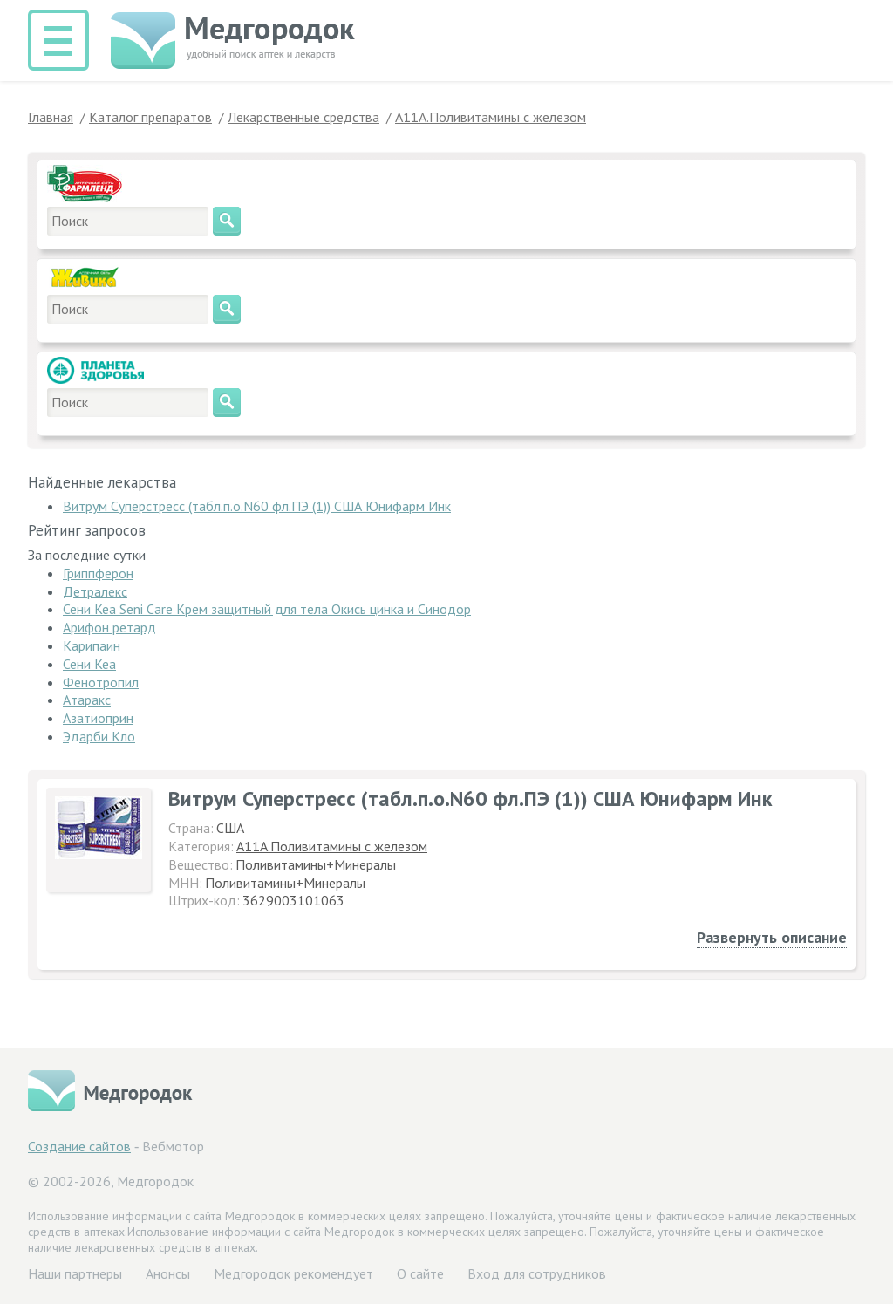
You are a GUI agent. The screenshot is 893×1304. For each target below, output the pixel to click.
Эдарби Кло (99, 736)
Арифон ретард (109, 627)
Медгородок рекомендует (293, 1273)
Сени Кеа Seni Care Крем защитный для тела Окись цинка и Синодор (267, 609)
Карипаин (91, 645)
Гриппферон (98, 573)
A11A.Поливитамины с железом (331, 846)
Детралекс (95, 591)
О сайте (420, 1273)
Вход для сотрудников (536, 1273)
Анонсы (168, 1273)
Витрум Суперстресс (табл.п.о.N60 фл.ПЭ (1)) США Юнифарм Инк (257, 506)
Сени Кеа (89, 663)
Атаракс (87, 699)
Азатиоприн (98, 718)
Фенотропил (101, 682)
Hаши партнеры (75, 1273)
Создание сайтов (79, 1146)
